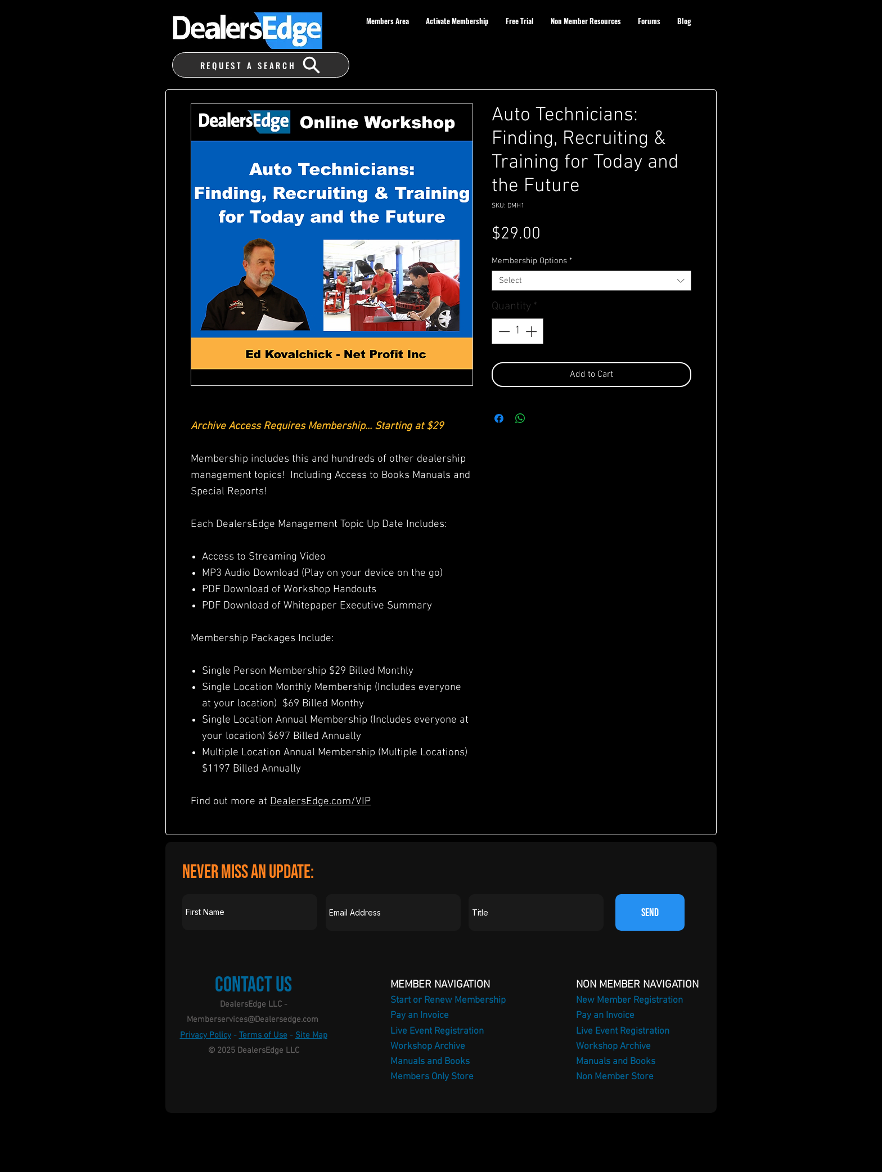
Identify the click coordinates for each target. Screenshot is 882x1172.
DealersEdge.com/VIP (320, 801)
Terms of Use (263, 1035)
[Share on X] (541, 418)
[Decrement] (502, 331)
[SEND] (650, 912)
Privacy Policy (205, 1035)
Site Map (311, 1035)
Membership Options (532, 261)
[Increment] (532, 331)
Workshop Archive (427, 1046)
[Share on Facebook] (499, 418)
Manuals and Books (430, 1061)
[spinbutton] (517, 331)
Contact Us (253, 985)
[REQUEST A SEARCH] (260, 65)
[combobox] (591, 281)
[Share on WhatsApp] (520, 418)
